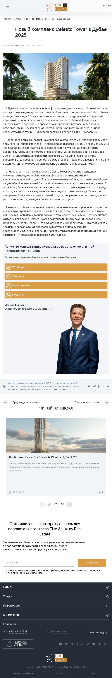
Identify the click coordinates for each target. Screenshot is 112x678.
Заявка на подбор (98, 632)
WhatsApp (15, 267)
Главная (7, 19)
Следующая (91, 402)
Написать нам (18, 285)
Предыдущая (21, 402)
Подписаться (92, 562)
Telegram (15, 276)
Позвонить (16, 295)
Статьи (17, 19)
